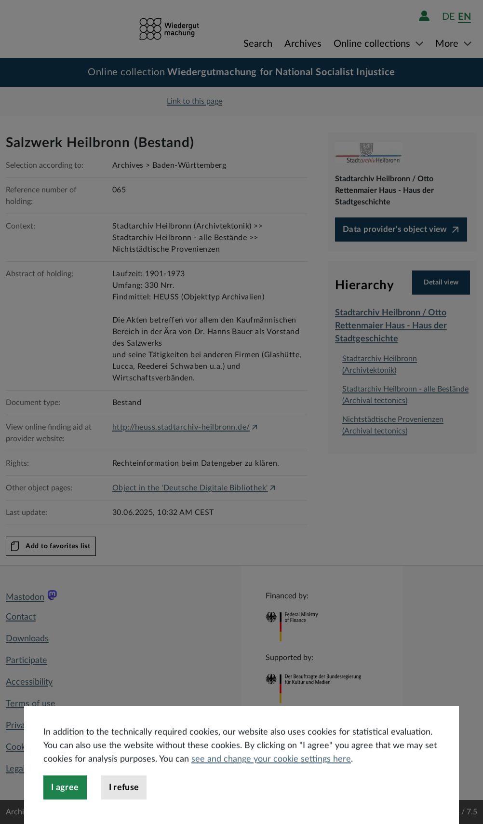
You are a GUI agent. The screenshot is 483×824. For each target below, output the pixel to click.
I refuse (124, 810)
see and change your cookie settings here (271, 782)
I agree (65, 810)
